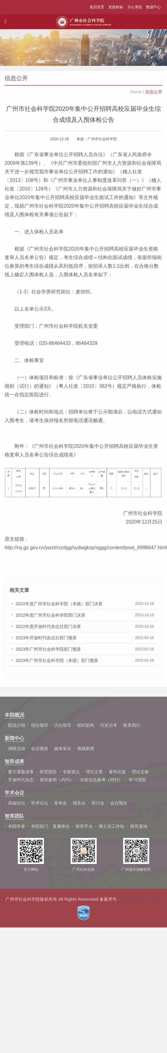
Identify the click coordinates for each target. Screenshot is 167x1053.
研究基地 (138, 826)
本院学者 (16, 826)
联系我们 (131, 725)
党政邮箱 (115, 7)
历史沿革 (108, 725)
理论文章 (94, 771)
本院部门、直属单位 (50, 826)
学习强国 (137, 779)
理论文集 (140, 771)
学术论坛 (39, 803)
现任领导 (39, 725)
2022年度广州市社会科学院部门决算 (50, 618)
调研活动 (16, 748)
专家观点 (71, 771)
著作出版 (117, 771)
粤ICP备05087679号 (140, 899)
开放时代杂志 (21, 779)
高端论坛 (16, 803)
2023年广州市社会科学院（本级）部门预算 (57, 664)
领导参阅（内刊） (57, 779)
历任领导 (62, 725)
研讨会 (97, 803)
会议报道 (39, 748)
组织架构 (85, 725)
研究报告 (48, 771)
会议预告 (118, 803)
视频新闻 (85, 748)
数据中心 (153, 7)
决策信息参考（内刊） (101, 779)
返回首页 (97, 7)
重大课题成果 (21, 771)
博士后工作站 (111, 826)
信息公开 (153, 95)
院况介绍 (16, 725)
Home (136, 95)
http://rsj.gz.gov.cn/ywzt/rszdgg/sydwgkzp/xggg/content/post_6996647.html (86, 551)
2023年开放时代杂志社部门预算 (46, 641)
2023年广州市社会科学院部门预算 (48, 652)
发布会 (60, 803)
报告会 (79, 803)
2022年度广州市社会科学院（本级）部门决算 (59, 607)
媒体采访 (62, 748)
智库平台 (84, 826)
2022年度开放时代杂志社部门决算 (48, 630)
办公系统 (134, 7)
